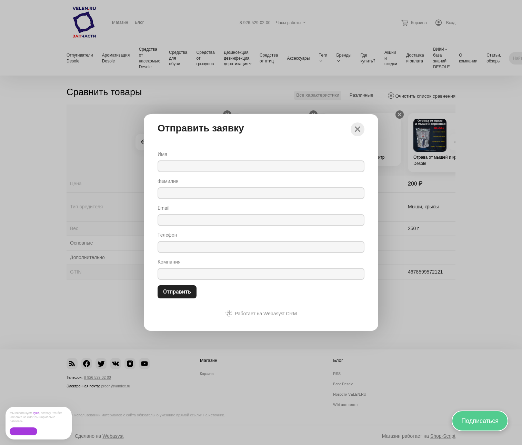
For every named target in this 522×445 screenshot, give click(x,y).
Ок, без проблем (23, 431)
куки (36, 413)
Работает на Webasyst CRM (266, 314)
